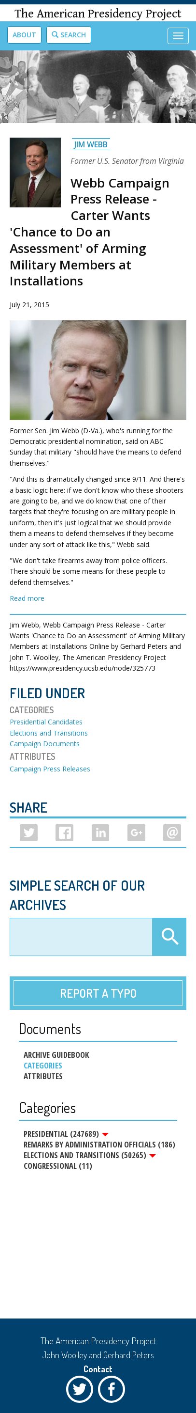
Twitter (82, 1392)
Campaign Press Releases (50, 768)
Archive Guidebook (56, 1055)
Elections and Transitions (49, 733)
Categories (43, 1065)
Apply (169, 937)
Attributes (43, 1076)
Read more (27, 598)
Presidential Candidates (46, 721)
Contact (98, 1369)
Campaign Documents (45, 743)
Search (69, 34)
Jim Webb (91, 144)
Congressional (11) (58, 1166)
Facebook (114, 1392)
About (24, 34)
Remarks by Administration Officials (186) (99, 1144)
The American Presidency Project (98, 14)
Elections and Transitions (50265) (90, 1155)
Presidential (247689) (66, 1134)
